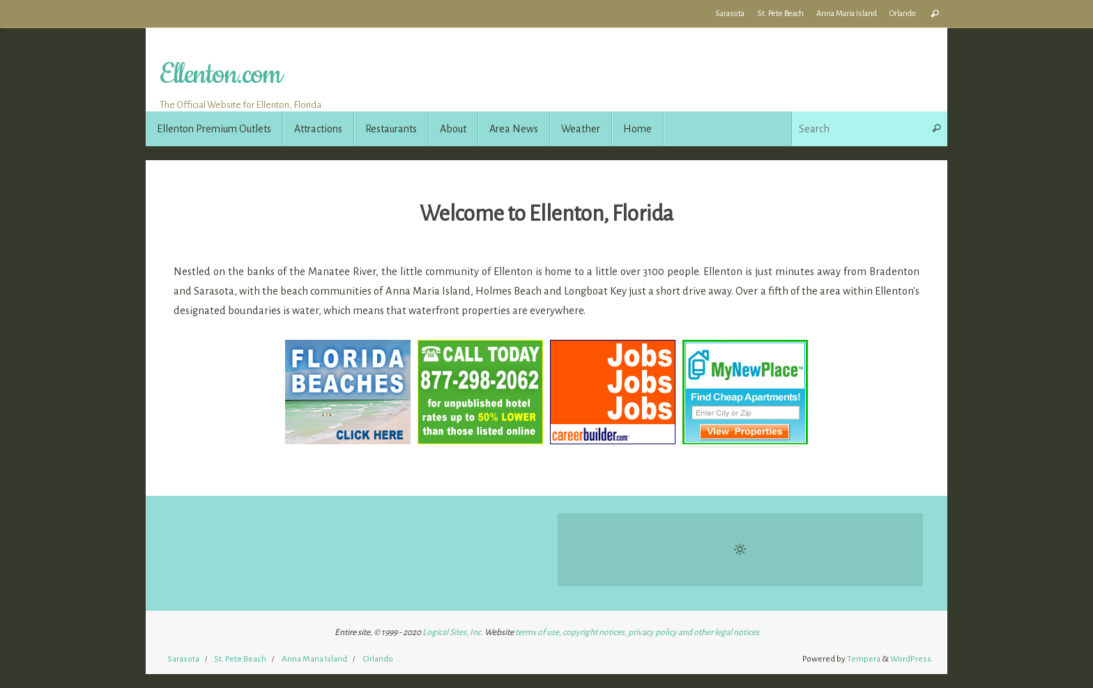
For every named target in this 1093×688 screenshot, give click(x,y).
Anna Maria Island (846, 13)
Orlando (902, 13)
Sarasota (729, 13)
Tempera (863, 659)
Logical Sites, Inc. (452, 632)
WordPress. (911, 659)
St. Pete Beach (780, 13)
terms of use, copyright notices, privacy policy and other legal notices (637, 632)
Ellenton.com (220, 75)
